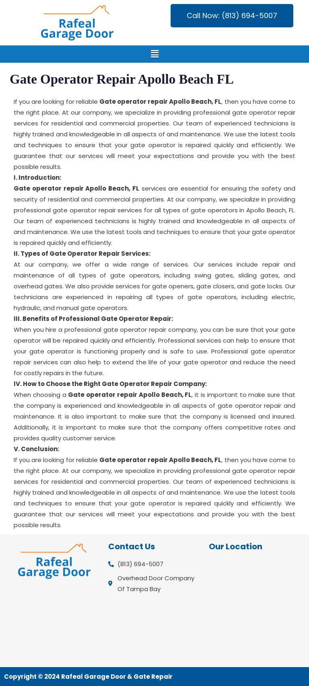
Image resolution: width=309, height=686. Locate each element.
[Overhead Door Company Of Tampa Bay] (255, 609)
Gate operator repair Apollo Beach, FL (160, 101)
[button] (155, 54)
